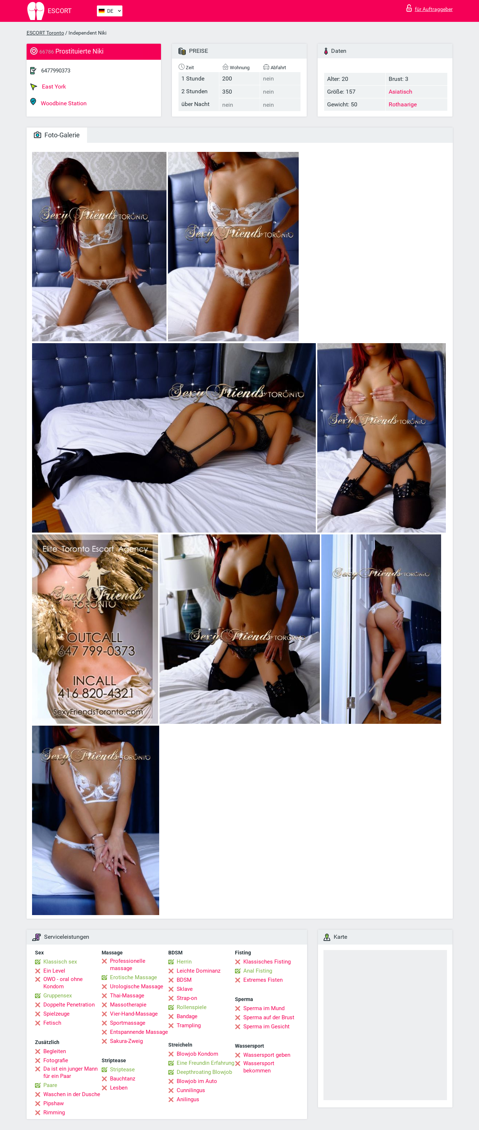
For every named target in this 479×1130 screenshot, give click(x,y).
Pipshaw (53, 1103)
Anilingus (188, 1099)
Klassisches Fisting (267, 961)
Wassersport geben (266, 1055)
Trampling (189, 1025)
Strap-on (187, 998)
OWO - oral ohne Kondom (63, 983)
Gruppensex (57, 995)
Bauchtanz (122, 1078)
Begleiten (54, 1051)
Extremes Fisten (263, 980)
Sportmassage (127, 1023)
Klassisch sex (60, 961)
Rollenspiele (192, 1007)
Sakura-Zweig (126, 1041)
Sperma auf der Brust (268, 1017)
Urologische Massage (136, 986)
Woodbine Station (58, 102)
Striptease (122, 1069)
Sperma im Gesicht (266, 1026)
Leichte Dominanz (198, 971)
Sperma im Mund (263, 1008)
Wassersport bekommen (258, 1067)
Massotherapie (128, 1004)
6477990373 (55, 70)
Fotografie (55, 1060)
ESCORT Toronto (45, 33)
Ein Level (54, 971)
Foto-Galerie (57, 135)
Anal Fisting (257, 971)
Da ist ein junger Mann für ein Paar (70, 1072)
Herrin (184, 961)
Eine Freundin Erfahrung (205, 1063)
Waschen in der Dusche (71, 1094)
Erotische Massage (133, 977)
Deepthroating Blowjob (204, 1072)
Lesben (118, 1087)
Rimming (54, 1112)
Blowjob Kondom (197, 1054)
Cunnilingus (191, 1090)
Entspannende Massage (139, 1032)
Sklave (185, 989)
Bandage (187, 1016)
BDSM (184, 980)
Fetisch (52, 1023)
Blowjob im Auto (197, 1081)
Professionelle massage (127, 965)
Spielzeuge (56, 1014)
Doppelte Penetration (69, 1004)
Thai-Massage (127, 995)
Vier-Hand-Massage (134, 1014)
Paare (50, 1085)
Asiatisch (400, 91)
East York (48, 86)
